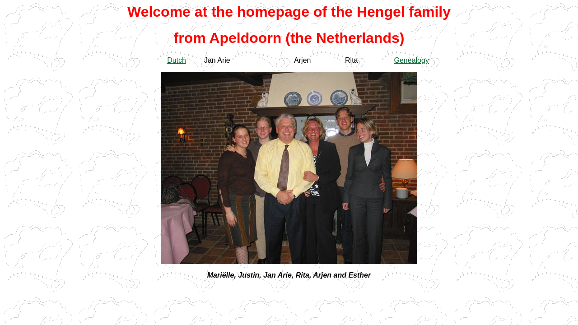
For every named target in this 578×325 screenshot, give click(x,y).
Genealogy (411, 60)
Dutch (176, 60)
